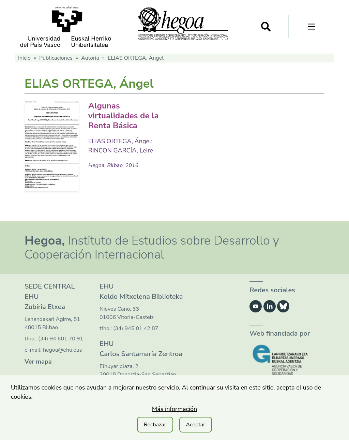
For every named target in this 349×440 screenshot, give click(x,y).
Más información (174, 409)
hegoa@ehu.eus (62, 350)
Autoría (90, 58)
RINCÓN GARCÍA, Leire (120, 150)
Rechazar (155, 424)
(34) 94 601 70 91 (60, 338)
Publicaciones (56, 58)
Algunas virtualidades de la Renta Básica (123, 115)
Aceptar (195, 424)
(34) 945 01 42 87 (135, 328)
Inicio (24, 58)
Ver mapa (38, 361)
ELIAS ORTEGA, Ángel (119, 141)
